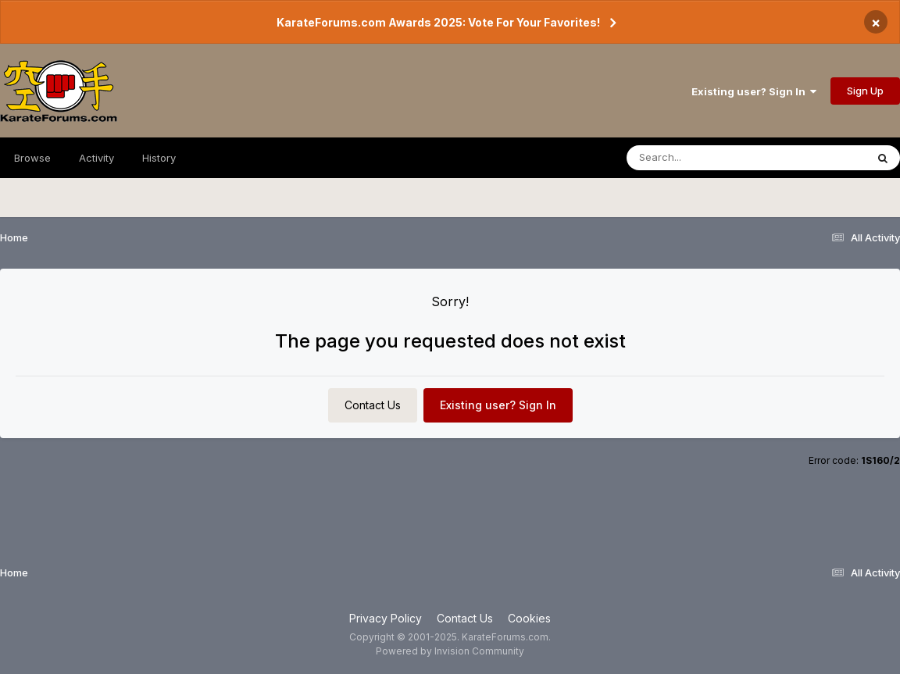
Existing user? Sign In (753, 91)
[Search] (703, 157)
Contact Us (373, 405)
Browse (32, 158)
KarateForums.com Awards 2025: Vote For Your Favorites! (438, 22)
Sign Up (865, 90)
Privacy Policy (385, 618)
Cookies (529, 618)
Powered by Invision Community (450, 651)
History (159, 158)
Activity (96, 158)
